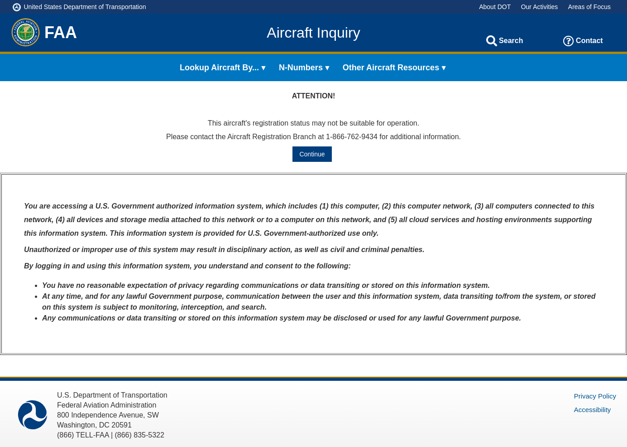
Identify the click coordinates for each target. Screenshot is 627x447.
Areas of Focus (589, 6)
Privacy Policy (595, 396)
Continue (312, 154)
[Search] (491, 40)
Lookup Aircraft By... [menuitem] (219, 67)
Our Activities (539, 6)
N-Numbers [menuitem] (301, 67)
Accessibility (592, 409)
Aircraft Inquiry (313, 32)
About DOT (495, 6)
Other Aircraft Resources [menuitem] (391, 67)
